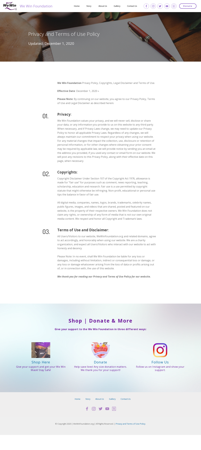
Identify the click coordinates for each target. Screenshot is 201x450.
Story (89, 6)
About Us (102, 6)
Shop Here (41, 362)
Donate (187, 6)
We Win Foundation (39, 6)
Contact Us (132, 6)
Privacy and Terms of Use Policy (130, 423)
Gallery (117, 6)
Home (77, 6)
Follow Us (160, 362)
